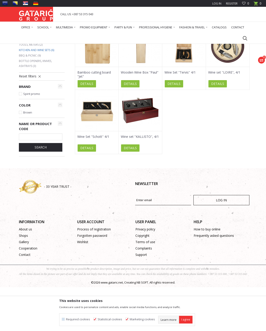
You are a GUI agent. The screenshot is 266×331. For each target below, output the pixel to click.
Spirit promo (31, 138)
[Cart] (257, 5)
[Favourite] (245, 3)
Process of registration (94, 273)
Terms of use (145, 286)
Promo (59, 47)
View (186, 63)
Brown (27, 156)
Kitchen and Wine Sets (36, 94)
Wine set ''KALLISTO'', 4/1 (140, 180)
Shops (23, 279)
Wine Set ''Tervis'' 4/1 (180, 116)
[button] (242, 38)
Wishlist (82, 286)
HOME (71, 47)
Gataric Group (28, 47)
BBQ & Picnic (30, 99)
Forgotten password (92, 279)
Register (232, 3)
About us (25, 273)
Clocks (26, 77)
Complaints (143, 292)
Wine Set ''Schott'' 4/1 (93, 180)
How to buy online (207, 273)
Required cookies (78, 319)
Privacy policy (145, 273)
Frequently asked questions (214, 279)
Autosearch (126, 63)
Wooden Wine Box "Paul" (139, 116)
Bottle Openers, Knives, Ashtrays (35, 107)
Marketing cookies (142, 319)
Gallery (24, 286)
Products (46, 47)
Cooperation (28, 292)
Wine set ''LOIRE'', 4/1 (224, 116)
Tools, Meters (31, 88)
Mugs (25, 83)
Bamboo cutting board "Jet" (94, 118)
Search (41, 191)
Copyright (142, 279)
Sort (143, 63)
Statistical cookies (110, 319)
